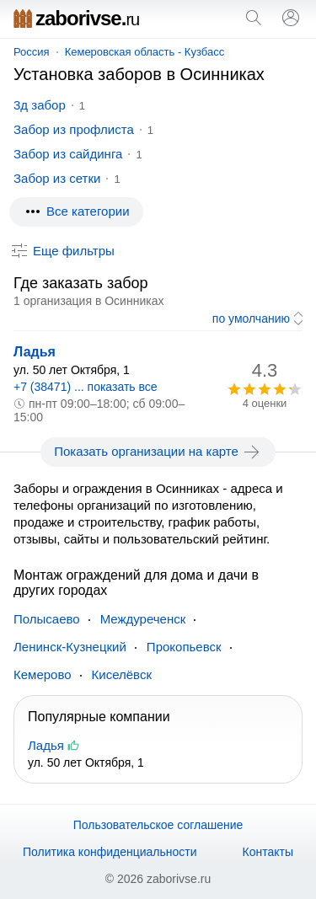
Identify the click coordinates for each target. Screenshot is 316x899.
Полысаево (46, 619)
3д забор (39, 105)
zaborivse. (76, 18)
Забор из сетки (56, 178)
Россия (31, 51)
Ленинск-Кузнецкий (69, 646)
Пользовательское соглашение (158, 825)
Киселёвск (122, 674)
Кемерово (42, 674)
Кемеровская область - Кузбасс (145, 51)
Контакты (268, 852)
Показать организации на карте (158, 451)
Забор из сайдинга (67, 154)
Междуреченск (143, 619)
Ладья (34, 352)
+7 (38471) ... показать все (85, 386)
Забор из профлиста (73, 129)
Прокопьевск (184, 646)
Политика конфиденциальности (110, 852)
